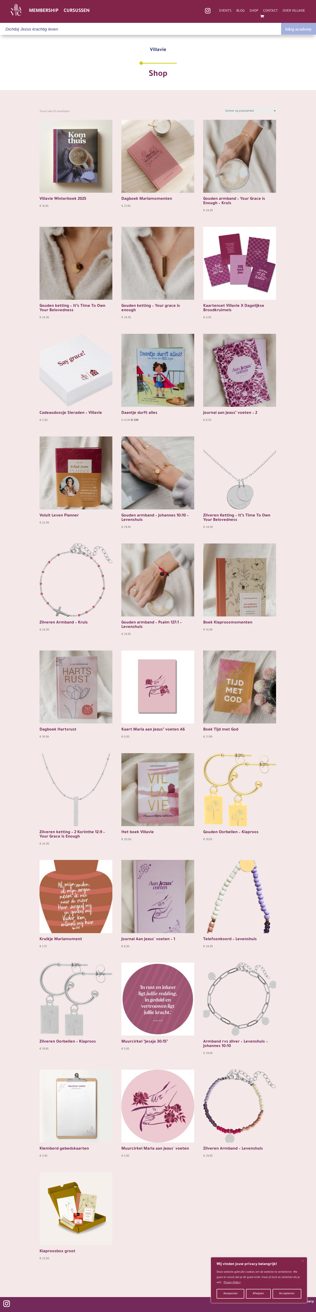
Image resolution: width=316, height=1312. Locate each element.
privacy (308, 1302)
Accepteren (286, 1293)
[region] (259, 1280)
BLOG (240, 11)
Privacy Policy (232, 1282)
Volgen (23, 1304)
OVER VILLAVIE (294, 11)
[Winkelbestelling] (249, 111)
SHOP (254, 11)
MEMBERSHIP (43, 11)
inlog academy (298, 29)
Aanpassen (230, 1293)
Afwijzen (258, 1293)
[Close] (302, 1260)
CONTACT (270, 11)
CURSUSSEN (77, 11)
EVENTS (225, 11)
